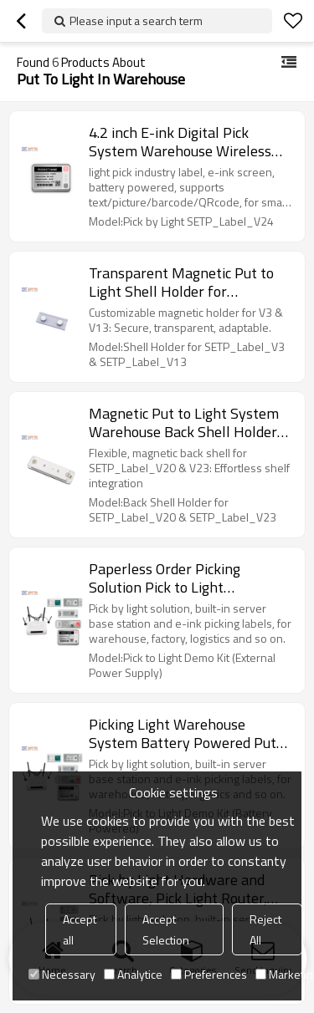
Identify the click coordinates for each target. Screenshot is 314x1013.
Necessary (61, 974)
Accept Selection (165, 929)
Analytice (133, 974)
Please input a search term (136, 20)
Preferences (209, 974)
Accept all (79, 929)
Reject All (265, 929)
